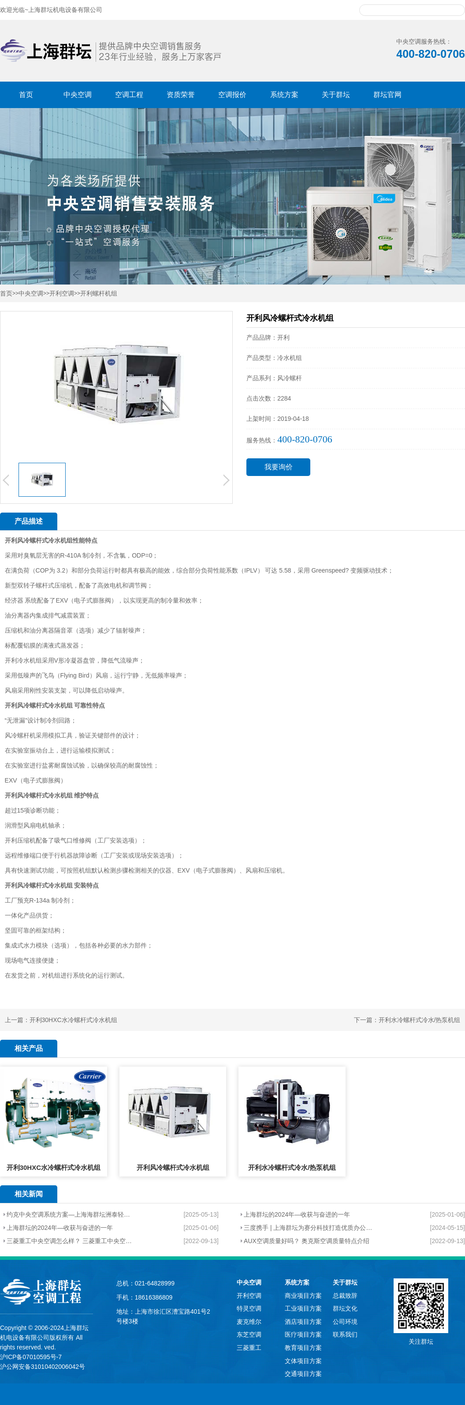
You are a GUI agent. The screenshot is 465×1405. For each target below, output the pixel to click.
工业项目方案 (303, 1308)
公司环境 (345, 1321)
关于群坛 (336, 94)
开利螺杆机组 (98, 293)
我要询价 (278, 467)
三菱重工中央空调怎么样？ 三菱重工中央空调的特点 (70, 1240)
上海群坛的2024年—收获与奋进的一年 (297, 1214)
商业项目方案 (303, 1295)
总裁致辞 (345, 1295)
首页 (26, 94)
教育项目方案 (303, 1347)
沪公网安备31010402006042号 (42, 1366)
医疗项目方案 (303, 1334)
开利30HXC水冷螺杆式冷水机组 (73, 1019)
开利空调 (61, 293)
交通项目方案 (303, 1373)
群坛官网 (387, 94)
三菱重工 (249, 1347)
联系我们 (345, 1334)
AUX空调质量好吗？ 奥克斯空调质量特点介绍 (306, 1240)
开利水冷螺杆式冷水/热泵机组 (420, 1019)
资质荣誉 (181, 94)
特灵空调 (249, 1308)
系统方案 (284, 94)
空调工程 (129, 94)
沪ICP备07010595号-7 (31, 1356)
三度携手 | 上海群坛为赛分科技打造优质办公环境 (310, 1227)
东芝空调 (249, 1334)
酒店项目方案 (303, 1321)
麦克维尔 (249, 1321)
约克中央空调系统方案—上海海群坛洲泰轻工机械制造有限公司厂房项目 (70, 1214)
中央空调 (77, 94)
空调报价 (232, 94)
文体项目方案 (303, 1360)
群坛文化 (345, 1308)
